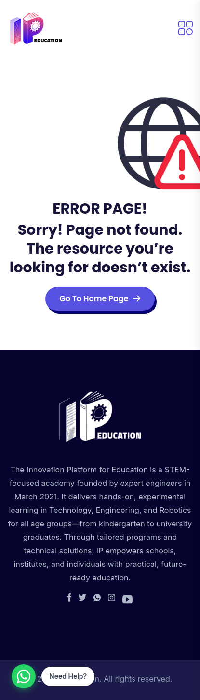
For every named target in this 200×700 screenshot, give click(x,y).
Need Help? (68, 676)
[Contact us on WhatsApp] (24, 676)
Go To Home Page (100, 298)
